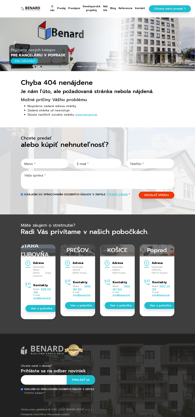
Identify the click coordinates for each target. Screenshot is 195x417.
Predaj (61, 8)
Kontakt (140, 8)
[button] (14, 42)
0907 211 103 (161, 288)
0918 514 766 (42, 291)
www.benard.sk (86, 114)
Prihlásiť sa (81, 380)
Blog (113, 8)
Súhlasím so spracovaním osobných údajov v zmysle (77, 194)
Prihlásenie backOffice (33, 414)
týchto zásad (117, 194)
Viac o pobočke (41, 308)
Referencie (125, 8)
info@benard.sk (42, 298)
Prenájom (74, 8)
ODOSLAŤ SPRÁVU (156, 195)
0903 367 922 (121, 288)
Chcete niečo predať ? (170, 9)
